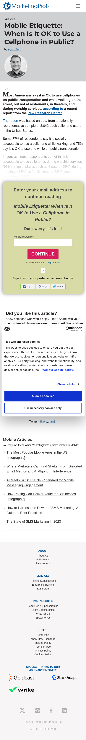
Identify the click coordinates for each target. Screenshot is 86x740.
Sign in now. (53, 262)
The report (10, 121)
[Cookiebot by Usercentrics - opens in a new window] (65, 328)
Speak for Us (43, 617)
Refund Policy (43, 642)
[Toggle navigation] (78, 5)
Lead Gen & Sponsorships (43, 605)
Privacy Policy (43, 650)
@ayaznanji (47, 421)
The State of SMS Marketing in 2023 (34, 521)
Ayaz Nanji (14, 49)
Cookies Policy (43, 654)
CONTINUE (43, 253)
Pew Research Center (45, 113)
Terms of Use (43, 646)
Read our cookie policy (56, 369)
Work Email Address (24, 236)
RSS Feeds (43, 559)
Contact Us (43, 635)
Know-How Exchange (43, 638)
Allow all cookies (43, 395)
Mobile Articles (17, 439)
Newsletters (43, 563)
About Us (43, 555)
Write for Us (43, 613)
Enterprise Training (43, 584)
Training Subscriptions (43, 580)
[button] (28, 286)
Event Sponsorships (43, 609)
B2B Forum (43, 588)
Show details (66, 384)
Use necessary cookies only (42, 408)
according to (53, 109)
